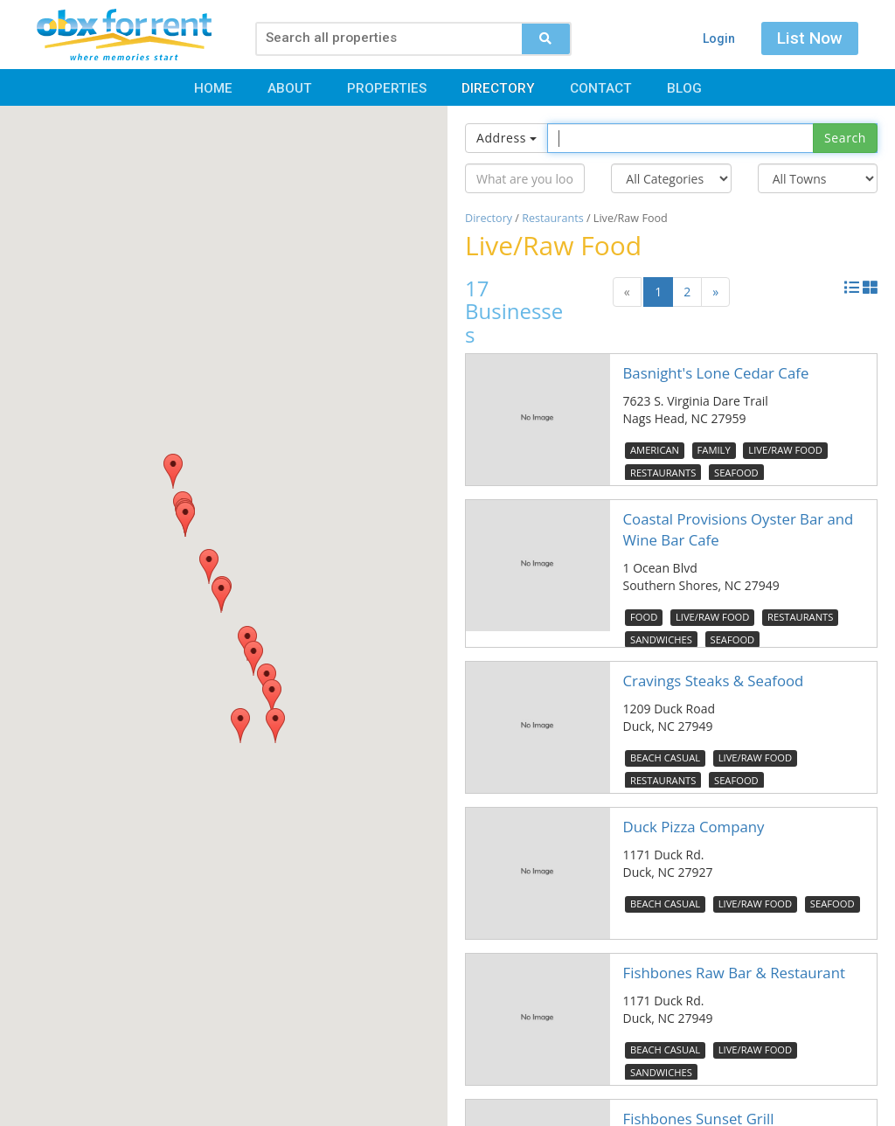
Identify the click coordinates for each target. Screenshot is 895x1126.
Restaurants (552, 218)
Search (845, 137)
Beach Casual (665, 757)
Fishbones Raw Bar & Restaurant (734, 973)
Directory (498, 88)
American (654, 449)
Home (213, 88)
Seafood (736, 472)
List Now (810, 38)
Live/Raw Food (785, 449)
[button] (275, 725)
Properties (387, 88)
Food (643, 616)
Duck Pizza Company (694, 827)
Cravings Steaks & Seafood (713, 681)
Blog (684, 88)
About (289, 88)
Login (719, 38)
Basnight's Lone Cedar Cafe (716, 373)
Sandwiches (661, 639)
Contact (601, 88)
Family (714, 449)
